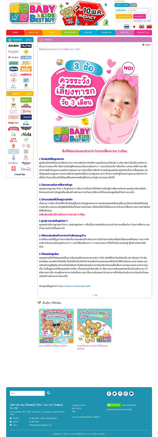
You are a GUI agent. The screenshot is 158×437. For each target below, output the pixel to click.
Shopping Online (78, 405)
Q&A (74, 411)
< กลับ (94, 295)
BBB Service (76, 408)
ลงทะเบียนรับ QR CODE (142, 20)
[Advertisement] (132, 346)
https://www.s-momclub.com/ (74, 286)
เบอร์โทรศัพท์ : (121, 10)
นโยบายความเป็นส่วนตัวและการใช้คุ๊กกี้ (86, 417)
